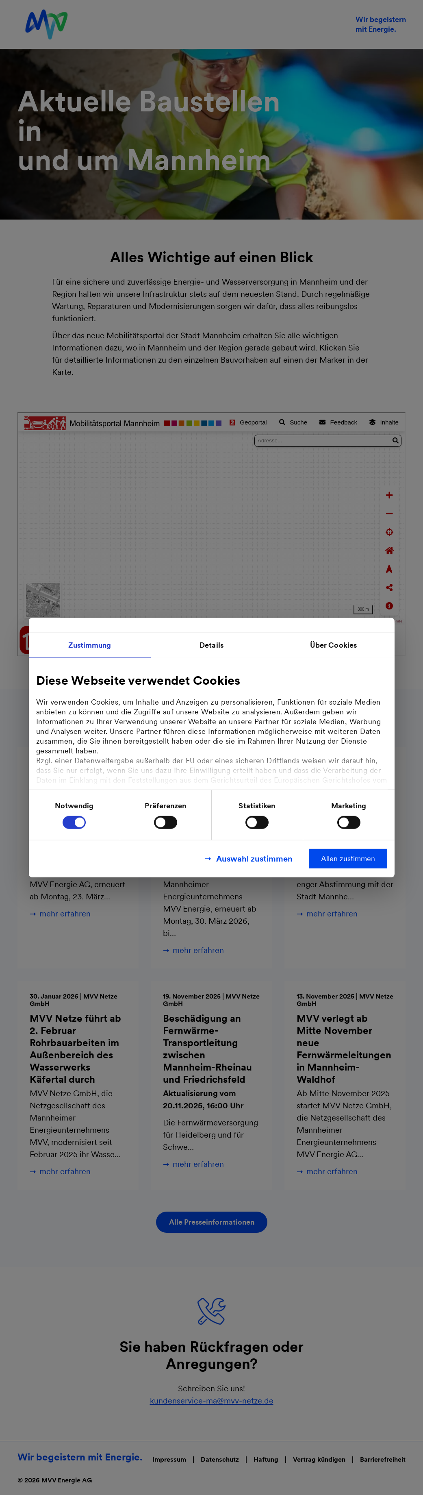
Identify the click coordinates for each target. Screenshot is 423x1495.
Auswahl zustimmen (254, 859)
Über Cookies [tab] (333, 644)
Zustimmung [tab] (89, 644)
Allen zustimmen (348, 858)
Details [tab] (211, 644)
